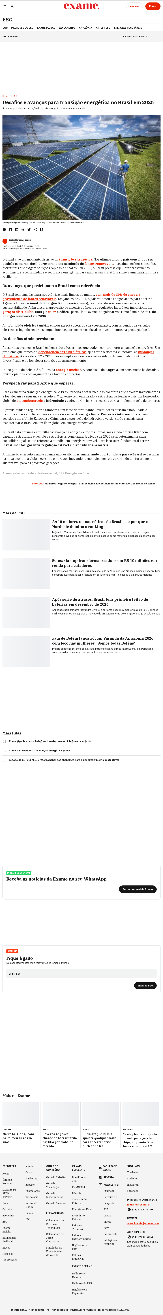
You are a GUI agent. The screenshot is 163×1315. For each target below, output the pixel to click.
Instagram (133, 1184)
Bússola (76, 1193)
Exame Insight (6, 1229)
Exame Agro (33, 1190)
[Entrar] (153, 6)
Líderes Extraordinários (81, 1237)
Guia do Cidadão (56, 1177)
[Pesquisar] (12, 6)
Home (5, 96)
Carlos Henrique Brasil (20, 240)
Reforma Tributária (78, 1227)
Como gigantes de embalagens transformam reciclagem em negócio (50, 741)
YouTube (132, 1172)
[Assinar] (134, 6)
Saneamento (67, 27)
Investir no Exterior (78, 1217)
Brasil (5, 1203)
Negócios (7, 1253)
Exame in (109, 1190)
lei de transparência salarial (114, 1310)
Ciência (30, 1213)
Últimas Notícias (7, 1181)
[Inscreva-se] (145, 985)
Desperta (12, 951)
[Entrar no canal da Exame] (138, 889)
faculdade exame (110, 1168)
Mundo (30, 1166)
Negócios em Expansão (79, 1291)
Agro (106, 1227)
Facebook (132, 1190)
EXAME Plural (46, 27)
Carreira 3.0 (111, 1197)
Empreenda (110, 1234)
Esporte (30, 1184)
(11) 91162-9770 (142, 1209)
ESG (7, 20)
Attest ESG (103, 27)
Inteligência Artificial (9, 1239)
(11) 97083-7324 (142, 1236)
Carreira (7, 1209)
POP (28, 1219)
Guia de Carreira (56, 1203)
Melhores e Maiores (78, 1275)
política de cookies (57, 1310)
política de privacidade (83, 1310)
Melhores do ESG (22, 27)
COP (5, 27)
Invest (6, 1247)
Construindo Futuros (79, 1201)
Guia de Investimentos (54, 1195)
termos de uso (36, 1310)
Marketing (31, 1178)
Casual (29, 1172)
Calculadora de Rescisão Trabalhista (55, 1224)
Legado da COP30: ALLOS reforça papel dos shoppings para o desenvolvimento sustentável (64, 759)
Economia (8, 1215)
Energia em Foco (82, 1209)
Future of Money (31, 1205)
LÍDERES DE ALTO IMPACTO (9, 1193)
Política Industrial (78, 1256)
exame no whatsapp (18, 873)
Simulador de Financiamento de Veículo (55, 1251)
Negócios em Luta (79, 1247)
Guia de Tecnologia (52, 1185)
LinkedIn (132, 1178)
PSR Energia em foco (74, 473)
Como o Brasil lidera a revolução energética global (39, 750)
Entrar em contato (138, 1204)
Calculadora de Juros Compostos (55, 1237)
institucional (19, 1310)
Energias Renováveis (128, 27)
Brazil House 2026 (79, 1179)
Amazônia (85, 27)
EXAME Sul (78, 1187)
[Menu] (4, 6)
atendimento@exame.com (143, 1223)
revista (109, 1177)
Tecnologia (32, 1197)
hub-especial (47, 473)
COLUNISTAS (9, 1259)
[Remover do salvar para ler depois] (41, 229)
